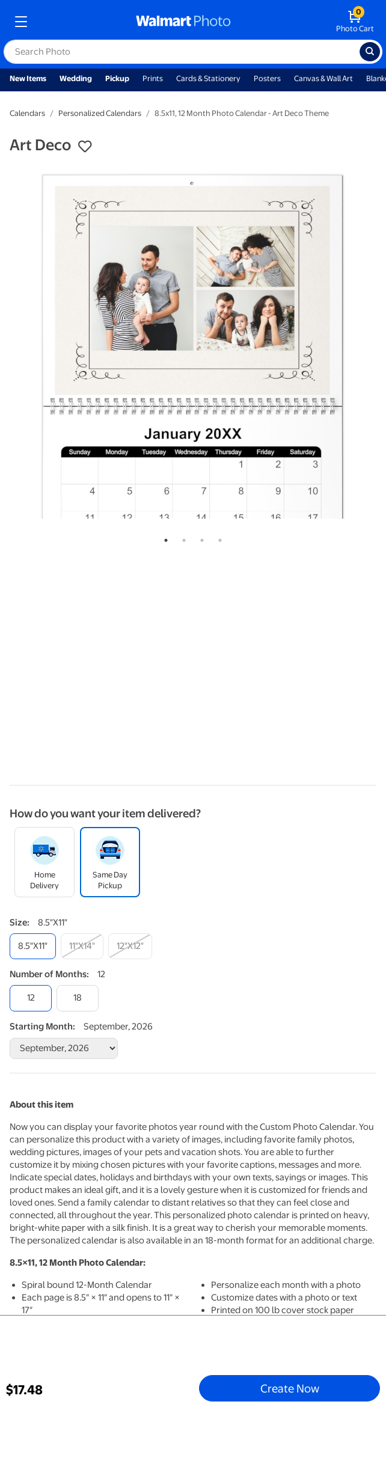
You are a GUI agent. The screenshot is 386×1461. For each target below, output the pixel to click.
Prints (152, 78)
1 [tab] (164, 538)
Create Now (289, 1388)
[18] (78, 998)
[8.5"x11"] (33, 946)
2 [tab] (182, 538)
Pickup (117, 78)
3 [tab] (200, 538)
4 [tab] (218, 538)
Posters (267, 78)
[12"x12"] (130, 946)
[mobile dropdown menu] (21, 21)
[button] (85, 146)
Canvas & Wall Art (323, 78)
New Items (28, 78)
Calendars (27, 113)
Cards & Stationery (208, 78)
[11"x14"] (82, 946)
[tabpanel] (193, 345)
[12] (31, 998)
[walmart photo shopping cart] (355, 21)
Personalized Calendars (99, 113)
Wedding (76, 78)
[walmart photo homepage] (183, 21)
